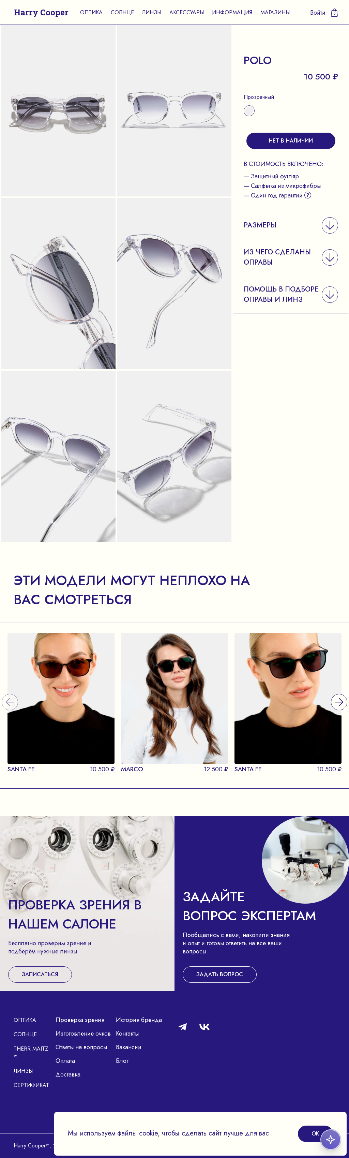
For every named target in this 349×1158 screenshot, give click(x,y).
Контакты (127, 1033)
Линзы (151, 12)
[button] (291, 225)
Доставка (68, 1074)
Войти (317, 13)
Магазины (275, 12)
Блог (122, 1060)
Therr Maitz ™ (31, 1053)
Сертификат (31, 1085)
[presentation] (339, 693)
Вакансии (128, 1047)
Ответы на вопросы (81, 1047)
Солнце (122, 12)
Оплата (65, 1060)
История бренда (139, 1019)
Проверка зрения (80, 1019)
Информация (232, 12)
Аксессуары (186, 12)
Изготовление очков (83, 1033)
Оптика (91, 12)
